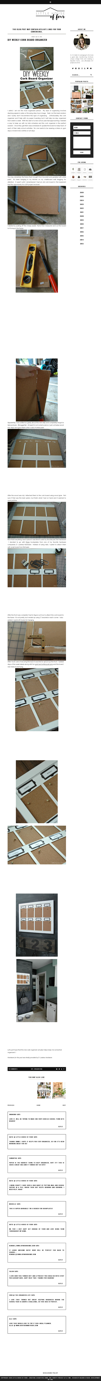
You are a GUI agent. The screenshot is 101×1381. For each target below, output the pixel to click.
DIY (32, 1069)
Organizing (38, 1069)
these (28, 542)
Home (38, 1105)
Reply (60, 1126)
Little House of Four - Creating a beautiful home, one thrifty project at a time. (42, 1378)
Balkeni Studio (85, 1378)
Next (64, 1105)
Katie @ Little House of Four (21, 1137)
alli (10, 1319)
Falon (11, 1271)
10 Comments (13, 1069)
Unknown (12, 1114)
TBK (51, 1379)
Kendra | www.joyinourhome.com (22, 1246)
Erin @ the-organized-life (20, 1295)
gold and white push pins (44, 664)
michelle (12, 1204)
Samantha (13, 1158)
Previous (11, 1105)
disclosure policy (50, 1373)
